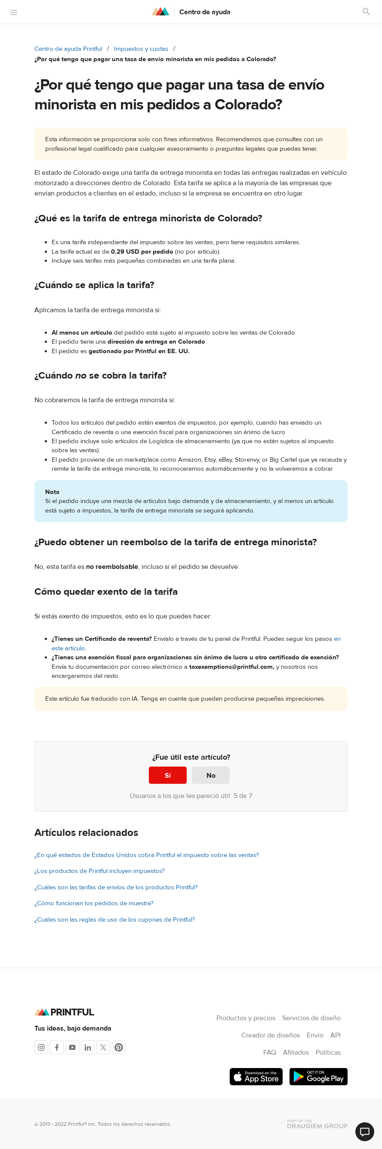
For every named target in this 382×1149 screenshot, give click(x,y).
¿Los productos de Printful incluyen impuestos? (99, 871)
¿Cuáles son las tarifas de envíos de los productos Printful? (116, 887)
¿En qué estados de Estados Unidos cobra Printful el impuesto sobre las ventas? (146, 855)
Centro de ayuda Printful (68, 49)
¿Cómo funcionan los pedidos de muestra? (94, 903)
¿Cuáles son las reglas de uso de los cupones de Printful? (114, 920)
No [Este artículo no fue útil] (211, 775)
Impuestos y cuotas (141, 49)
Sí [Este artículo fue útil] (168, 775)
